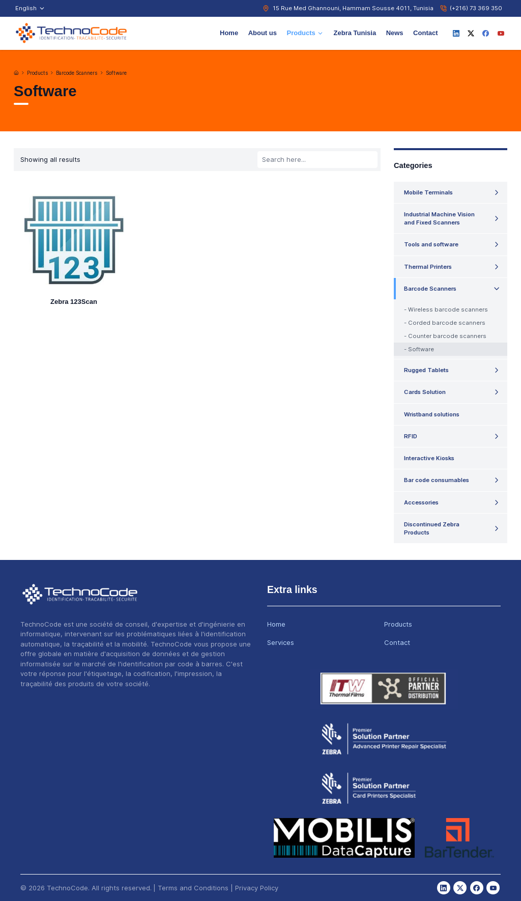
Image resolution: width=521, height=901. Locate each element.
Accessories (421, 502)
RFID (410, 436)
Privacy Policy (256, 888)
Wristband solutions (431, 414)
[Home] (16, 72)
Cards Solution (425, 392)
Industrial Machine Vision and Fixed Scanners (439, 218)
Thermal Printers (428, 266)
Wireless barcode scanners (448, 309)
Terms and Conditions (193, 888)
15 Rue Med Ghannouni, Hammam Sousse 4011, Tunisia (353, 8)
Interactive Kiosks (429, 458)
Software (116, 73)
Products (305, 33)
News (394, 33)
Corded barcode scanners (446, 322)
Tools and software (431, 244)
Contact (425, 33)
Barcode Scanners (76, 73)
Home (229, 33)
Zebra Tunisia (355, 33)
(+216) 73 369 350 (476, 8)
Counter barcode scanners (447, 336)
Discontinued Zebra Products (431, 528)
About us (262, 33)
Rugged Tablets (426, 370)
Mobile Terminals (428, 192)
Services (280, 642)
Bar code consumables (436, 480)
